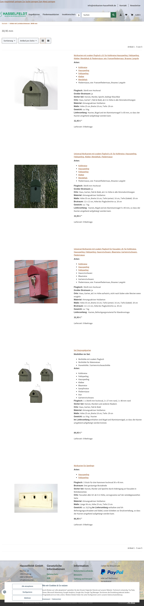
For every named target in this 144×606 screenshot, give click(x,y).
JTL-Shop (131, 603)
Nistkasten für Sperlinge (84, 465)
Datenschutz (56, 599)
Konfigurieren (27, 592)
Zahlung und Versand (83, 578)
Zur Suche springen (30, 1)
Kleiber (81, 76)
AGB (48, 578)
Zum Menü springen (47, 1)
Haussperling (83, 70)
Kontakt (123, 5)
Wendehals (82, 79)
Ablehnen (27, 598)
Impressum (46, 599)
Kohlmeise (82, 67)
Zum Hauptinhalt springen (11, 1)
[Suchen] (96, 15)
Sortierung (8, 40)
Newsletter (135, 5)
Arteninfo (78, 574)
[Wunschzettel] (126, 15)
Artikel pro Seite (27, 40)
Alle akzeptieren (27, 586)
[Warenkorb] (135, 15)
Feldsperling (83, 73)
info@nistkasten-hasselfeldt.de (102, 5)
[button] (120, 15)
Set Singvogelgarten (82, 350)
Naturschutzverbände (83, 571)
